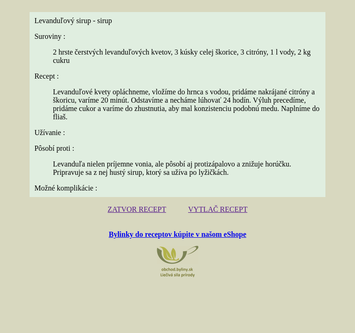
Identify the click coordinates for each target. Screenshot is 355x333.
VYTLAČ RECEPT (217, 209)
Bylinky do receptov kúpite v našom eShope (177, 234)
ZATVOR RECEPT (137, 209)
